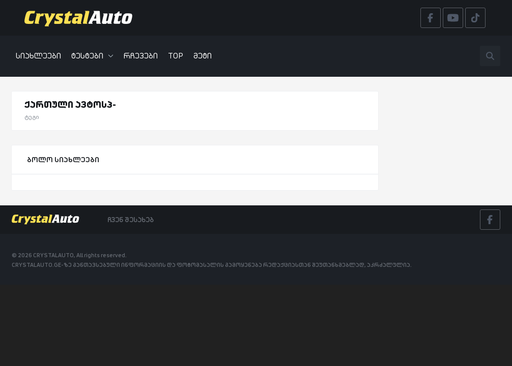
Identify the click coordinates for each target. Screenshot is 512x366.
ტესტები (92, 55)
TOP (175, 55)
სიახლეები (38, 55)
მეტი (202, 55)
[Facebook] (490, 219)
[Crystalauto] (81, 18)
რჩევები (141, 55)
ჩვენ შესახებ (130, 219)
